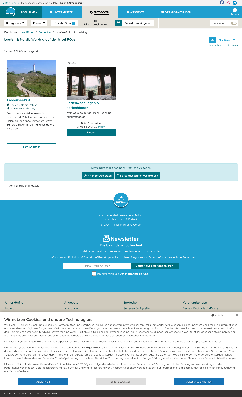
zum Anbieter (31, 146)
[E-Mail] (97, 266)
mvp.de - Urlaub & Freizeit (121, 219)
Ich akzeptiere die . (121, 274)
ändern (101, 126)
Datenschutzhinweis (30, 393)
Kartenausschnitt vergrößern (137, 175)
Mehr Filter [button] (64, 23)
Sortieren (225, 40)
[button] (31, 11)
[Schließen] (236, 314)
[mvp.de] (235, 3)
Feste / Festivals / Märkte (200, 308)
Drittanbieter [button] (50, 393)
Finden (91, 132)
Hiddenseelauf (18, 100)
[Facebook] (222, 3)
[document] (121, 347)
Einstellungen (121, 381)
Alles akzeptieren (199, 381)
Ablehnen (43, 381)
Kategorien (13, 23)
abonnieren (154, 266)
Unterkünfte (14, 302)
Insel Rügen (68, 2)
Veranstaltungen (195, 302)
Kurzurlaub (72, 308)
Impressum (10, 393)
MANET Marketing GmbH (125, 224)
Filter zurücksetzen (98, 175)
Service (234, 12)
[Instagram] (228, 3)
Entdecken (45, 32)
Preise (37, 23)
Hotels (9, 308)
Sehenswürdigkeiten (137, 308)
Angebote (71, 302)
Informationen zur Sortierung (223, 45)
